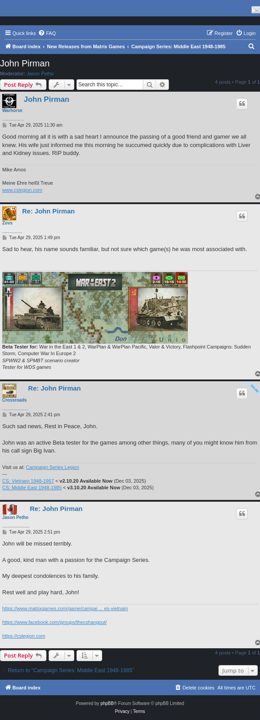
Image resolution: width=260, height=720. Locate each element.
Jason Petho (40, 73)
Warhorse (12, 110)
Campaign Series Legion (52, 467)
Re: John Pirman (48, 211)
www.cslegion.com (22, 190)
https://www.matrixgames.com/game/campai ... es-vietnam (65, 608)
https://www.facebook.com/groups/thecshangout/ (54, 622)
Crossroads (14, 400)
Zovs (7, 223)
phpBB (107, 703)
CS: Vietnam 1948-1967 (28, 481)
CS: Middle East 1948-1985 (32, 487)
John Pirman (25, 63)
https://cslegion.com (23, 636)
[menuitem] (47, 33)
